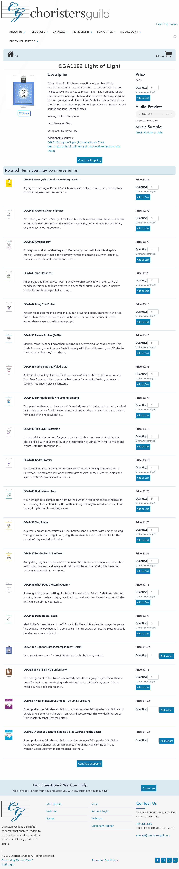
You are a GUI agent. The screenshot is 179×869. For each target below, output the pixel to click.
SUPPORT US (105, 32)
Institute (51, 811)
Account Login (100, 811)
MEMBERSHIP (81, 32)
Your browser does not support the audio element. (156, 114)
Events (50, 818)
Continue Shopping (89, 160)
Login (159, 24)
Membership (53, 804)
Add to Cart (143, 97)
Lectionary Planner (102, 825)
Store (94, 804)
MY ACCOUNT (129, 32)
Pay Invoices (171, 24)
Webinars (97, 818)
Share (24, 113)
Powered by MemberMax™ (17, 860)
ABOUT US (15, 32)
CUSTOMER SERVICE (22, 41)
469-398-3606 (144, 823)
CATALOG (59, 32)
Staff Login (7, 864)
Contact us (148, 788)
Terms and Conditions (105, 860)
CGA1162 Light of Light (149, 132)
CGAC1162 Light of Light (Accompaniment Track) (76, 142)
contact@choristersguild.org (153, 835)
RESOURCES (37, 32)
